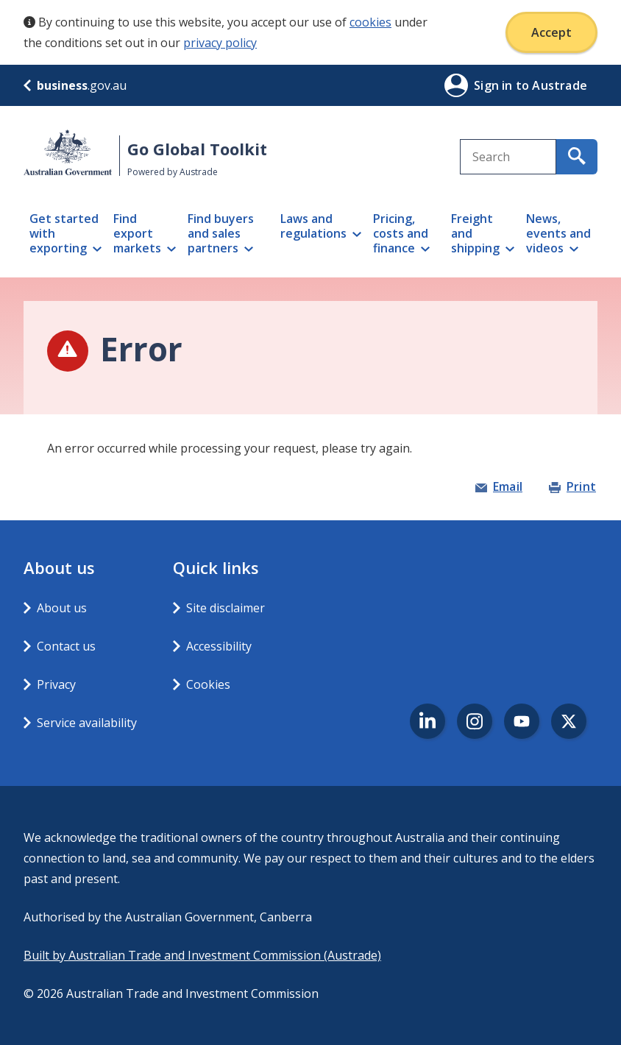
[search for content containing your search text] (576, 156)
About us (62, 608)
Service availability (87, 723)
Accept (551, 32)
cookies (370, 22)
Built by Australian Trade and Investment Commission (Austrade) (202, 955)
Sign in (495, 85)
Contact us (66, 646)
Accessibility (219, 646)
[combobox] (508, 156)
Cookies (208, 684)
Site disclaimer (225, 608)
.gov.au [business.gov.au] (75, 85)
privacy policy (220, 43)
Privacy (56, 684)
